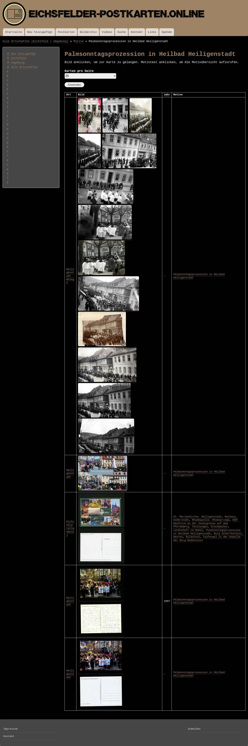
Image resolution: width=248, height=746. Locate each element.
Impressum (10, 728)
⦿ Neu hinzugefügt (21, 54)
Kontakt (137, 32)
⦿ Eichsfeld (16, 58)
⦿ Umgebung (15, 62)
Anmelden (194, 728)
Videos (107, 32)
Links (152, 32)
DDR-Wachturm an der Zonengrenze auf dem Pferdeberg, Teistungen (206, 523)
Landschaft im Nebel (188, 530)
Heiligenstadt (70, 473)
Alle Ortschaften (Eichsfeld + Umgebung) (36, 41)
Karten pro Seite (79, 71)
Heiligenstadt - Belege (70, 276)
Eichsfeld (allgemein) (70, 528)
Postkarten (66, 32)
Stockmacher (219, 526)
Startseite (13, 32)
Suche (121, 32)
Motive (79, 41)
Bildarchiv (88, 32)
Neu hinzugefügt (40, 32)
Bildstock (193, 536)
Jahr (167, 94)
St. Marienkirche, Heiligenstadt (197, 516)
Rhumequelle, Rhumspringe (210, 520)
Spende (167, 32)
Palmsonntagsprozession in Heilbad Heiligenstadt (206, 532)
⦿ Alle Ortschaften (22, 67)
